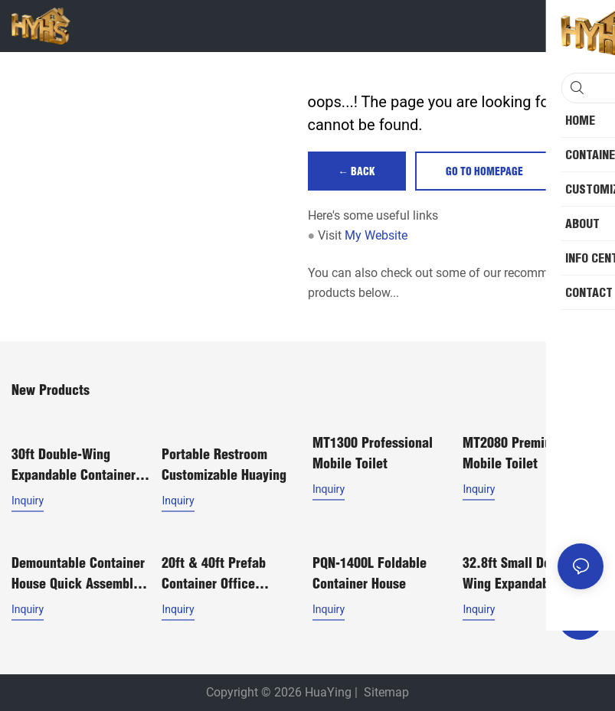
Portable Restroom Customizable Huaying (224, 464)
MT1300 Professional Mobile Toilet (372, 454)
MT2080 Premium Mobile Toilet (512, 454)
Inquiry (27, 500)
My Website (376, 236)
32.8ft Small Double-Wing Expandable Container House (521, 572)
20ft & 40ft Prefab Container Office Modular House (214, 572)
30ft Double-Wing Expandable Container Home (73, 465)
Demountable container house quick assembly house (78, 572)
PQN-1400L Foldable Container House (369, 571)
